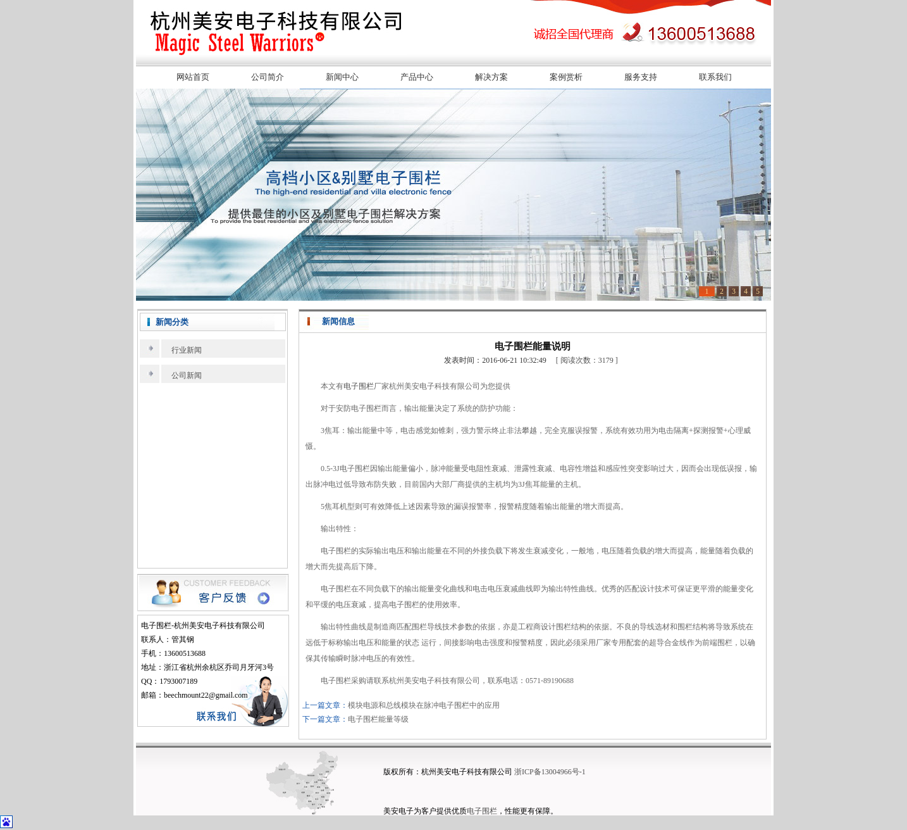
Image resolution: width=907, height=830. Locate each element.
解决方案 (491, 77)
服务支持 (640, 77)
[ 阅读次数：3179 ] (587, 360)
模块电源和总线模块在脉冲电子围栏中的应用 (424, 705)
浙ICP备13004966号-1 (550, 771)
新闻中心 (342, 77)
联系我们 (715, 77)
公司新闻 (186, 375)
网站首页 (192, 77)
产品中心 (416, 77)
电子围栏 (358, 386)
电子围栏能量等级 (378, 719)
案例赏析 (566, 77)
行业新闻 (186, 350)
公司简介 (267, 77)
